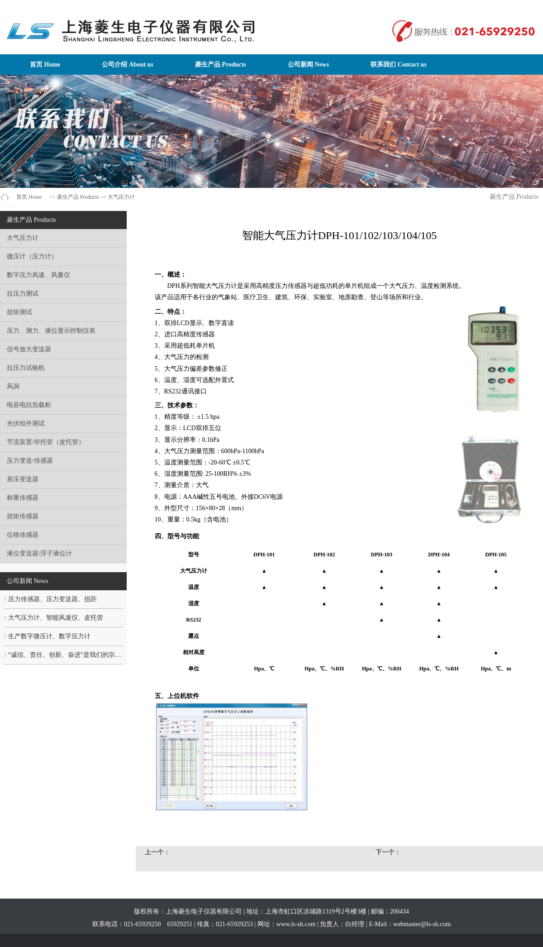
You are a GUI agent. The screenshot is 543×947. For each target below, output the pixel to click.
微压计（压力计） (32, 256)
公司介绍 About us (127, 64)
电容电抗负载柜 (29, 405)
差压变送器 (22, 479)
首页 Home (45, 64)
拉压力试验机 (26, 367)
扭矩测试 (19, 312)
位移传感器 (22, 534)
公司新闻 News (308, 64)
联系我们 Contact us (399, 64)
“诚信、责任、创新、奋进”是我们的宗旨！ (68, 654)
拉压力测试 (22, 293)
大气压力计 (121, 197)
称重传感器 (22, 497)
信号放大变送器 (29, 349)
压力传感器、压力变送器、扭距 (52, 599)
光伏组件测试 (26, 423)
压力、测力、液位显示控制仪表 (51, 330)
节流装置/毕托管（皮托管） (46, 442)
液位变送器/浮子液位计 (39, 553)
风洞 (13, 386)
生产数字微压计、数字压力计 (49, 636)
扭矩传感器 (22, 516)
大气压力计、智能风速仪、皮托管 (55, 617)
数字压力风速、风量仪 (38, 275)
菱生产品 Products (220, 64)
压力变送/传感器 (30, 460)
